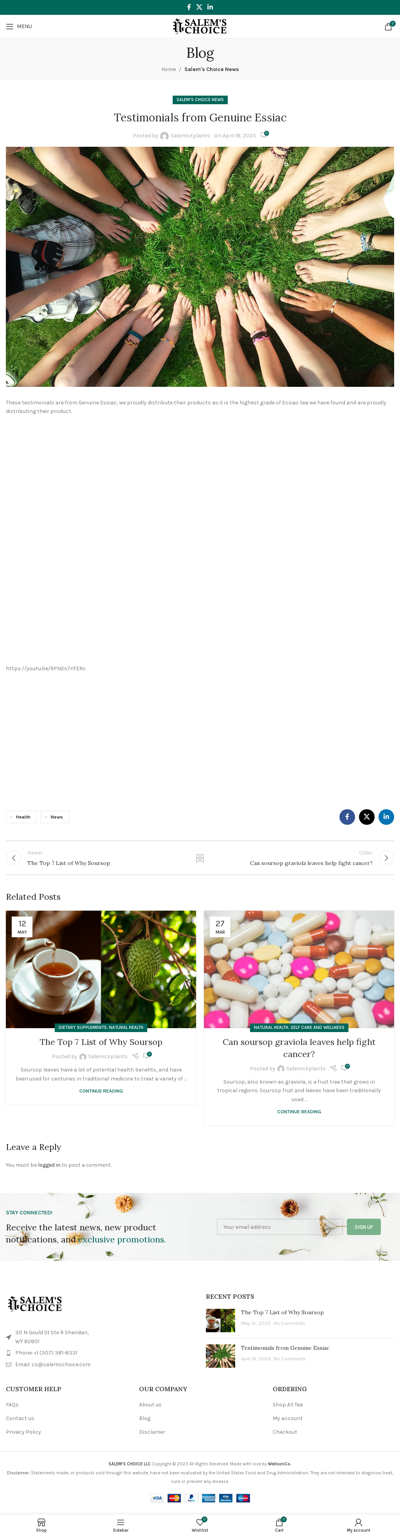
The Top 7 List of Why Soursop (101, 1046)
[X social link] (199, 7)
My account (288, 1422)
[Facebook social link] (188, 7)
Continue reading (101, 1095)
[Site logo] (200, 26)
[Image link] (35, 1308)
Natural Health (126, 1032)
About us (150, 1409)
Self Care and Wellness (318, 1032)
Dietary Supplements (83, 1032)
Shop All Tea (288, 1409)
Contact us (20, 1422)
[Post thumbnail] (220, 1325)
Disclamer (152, 1436)
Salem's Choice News (211, 69)
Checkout (285, 1436)
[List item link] (100, 1357)
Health (23, 817)
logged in (49, 1169)
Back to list (200, 860)
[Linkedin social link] (210, 7)
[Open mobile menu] (19, 26)
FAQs (12, 1409)
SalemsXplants (190, 135)
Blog (144, 1422)
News (57, 817)
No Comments (289, 1328)
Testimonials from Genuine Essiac (285, 1352)
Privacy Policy (23, 1436)
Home (168, 69)
